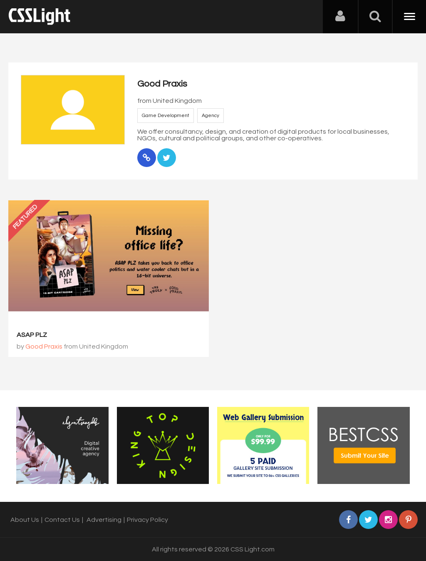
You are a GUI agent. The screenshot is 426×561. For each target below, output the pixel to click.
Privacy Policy (147, 519)
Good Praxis (43, 346)
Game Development (165, 115)
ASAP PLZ (32, 335)
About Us (24, 519)
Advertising (104, 519)
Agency (210, 115)
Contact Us (62, 519)
